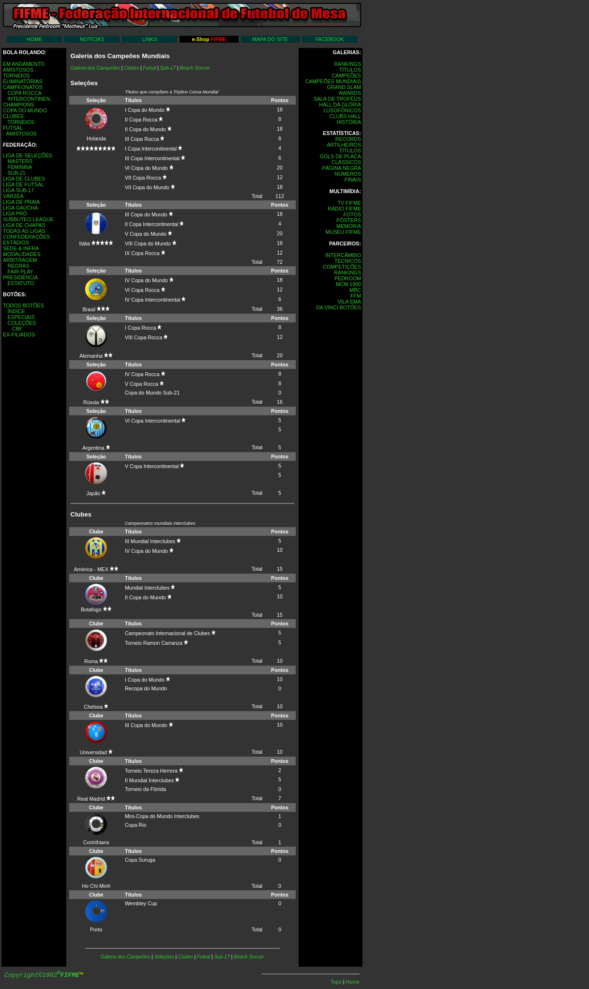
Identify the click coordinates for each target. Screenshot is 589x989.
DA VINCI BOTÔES (338, 307)
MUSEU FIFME (343, 232)
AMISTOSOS (18, 70)
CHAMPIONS (18, 104)
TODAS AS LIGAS (24, 231)
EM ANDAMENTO (24, 64)
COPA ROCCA (24, 93)
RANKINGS (347, 64)
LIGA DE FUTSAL (23, 184)
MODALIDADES (22, 254)
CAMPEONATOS (23, 87)
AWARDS (350, 93)
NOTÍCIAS (92, 39)
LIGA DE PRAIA (21, 202)
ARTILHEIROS (344, 145)
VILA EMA (349, 301)
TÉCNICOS (347, 261)
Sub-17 (168, 68)
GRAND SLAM (344, 87)
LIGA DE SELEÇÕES (27, 155)
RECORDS (348, 139)
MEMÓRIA (348, 226)
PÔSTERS (348, 220)
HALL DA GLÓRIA (340, 104)
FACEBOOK (330, 39)
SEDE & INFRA (21, 248)
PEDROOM (347, 278)
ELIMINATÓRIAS (23, 81)
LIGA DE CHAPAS (24, 225)
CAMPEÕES (346, 75)
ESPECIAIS (20, 317)
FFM (355, 296)
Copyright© (41, 975)
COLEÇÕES (21, 323)
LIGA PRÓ (15, 213)
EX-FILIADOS (19, 334)
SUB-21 (16, 173)
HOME (34, 39)
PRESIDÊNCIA (20, 277)
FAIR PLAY (20, 271)
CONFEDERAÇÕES (26, 237)
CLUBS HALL (345, 116)
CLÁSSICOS (346, 162)
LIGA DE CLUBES (24, 179)
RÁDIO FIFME (344, 209)
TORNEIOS (16, 75)
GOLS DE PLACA (340, 156)
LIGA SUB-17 (18, 190)
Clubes (185, 956)
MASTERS (19, 161)
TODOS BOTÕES (23, 305)
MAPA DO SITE (270, 39)
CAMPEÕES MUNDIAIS (333, 81)
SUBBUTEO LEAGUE (28, 219)
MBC (355, 290)
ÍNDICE (16, 311)
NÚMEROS (348, 174)
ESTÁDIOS (16, 242)
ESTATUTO (20, 283)
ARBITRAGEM (20, 260)
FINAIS (353, 180)
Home (353, 982)
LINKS (149, 39)
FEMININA (19, 167)
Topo (337, 982)
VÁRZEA (13, 196)
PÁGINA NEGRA (341, 168)
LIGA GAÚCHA (20, 208)
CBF (17, 329)
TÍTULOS (350, 70)
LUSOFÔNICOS (342, 110)
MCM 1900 (348, 284)
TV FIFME (349, 203)
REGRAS (18, 266)
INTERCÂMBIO (343, 255)
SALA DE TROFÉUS (337, 99)
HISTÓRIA (349, 122)
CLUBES (13, 116)
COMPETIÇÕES (342, 267)
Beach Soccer (195, 68)
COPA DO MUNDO (25, 110)
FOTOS (352, 214)
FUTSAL (13, 128)
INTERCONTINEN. (29, 99)
